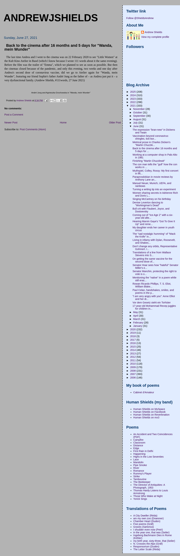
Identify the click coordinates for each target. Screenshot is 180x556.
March (137, 319)
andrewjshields (51, 17)
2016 (133, 343)
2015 (133, 346)
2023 (133, 98)
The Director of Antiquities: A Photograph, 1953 (149, 486)
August (137, 119)
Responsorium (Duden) (146, 546)
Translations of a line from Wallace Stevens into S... (152, 254)
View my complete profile (155, 37)
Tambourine (139, 479)
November (139, 109)
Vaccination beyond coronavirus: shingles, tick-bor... (151, 137)
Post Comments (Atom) (33, 129)
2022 (133, 102)
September (139, 115)
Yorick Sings (140, 498)
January (138, 325)
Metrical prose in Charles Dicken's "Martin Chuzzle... (152, 143)
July (135, 122)
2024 (133, 95)
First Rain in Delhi (143, 451)
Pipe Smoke (140, 465)
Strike (136, 476)
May (136, 312)
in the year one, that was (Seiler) (151, 532)
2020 (133, 329)
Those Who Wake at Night (147, 496)
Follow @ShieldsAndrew (139, 18)
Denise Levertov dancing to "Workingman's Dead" (148, 204)
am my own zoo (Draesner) (148, 518)
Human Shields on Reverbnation (151, 414)
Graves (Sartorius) (143, 526)
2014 (133, 350)
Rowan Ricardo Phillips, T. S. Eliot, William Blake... (152, 285)
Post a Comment (13, 114)
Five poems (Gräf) (143, 524)
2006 (133, 377)
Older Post (115, 122)
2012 (133, 356)
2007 (133, 374)
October (138, 112)
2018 (133, 336)
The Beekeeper (141, 482)
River (136, 468)
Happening (139, 453)
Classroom (139, 442)
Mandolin (138, 462)
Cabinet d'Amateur (143, 392)
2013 (133, 353)
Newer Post (10, 122)
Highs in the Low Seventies (148, 456)
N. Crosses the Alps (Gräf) (148, 543)
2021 (133, 105)
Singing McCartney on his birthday (152, 199)
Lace (136, 459)
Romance (138, 470)
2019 (133, 332)
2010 (133, 363)
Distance (138, 445)
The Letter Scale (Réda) (146, 549)
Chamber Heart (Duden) (146, 521)
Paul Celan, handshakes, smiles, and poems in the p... (153, 291)
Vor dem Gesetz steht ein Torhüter (152, 302)
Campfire (138, 439)
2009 (133, 367)
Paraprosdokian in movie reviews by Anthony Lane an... (153, 178)
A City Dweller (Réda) (145, 515)
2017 (133, 339)
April (136, 315)
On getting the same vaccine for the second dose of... (152, 260)
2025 (133, 91)
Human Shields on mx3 (146, 417)
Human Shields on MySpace (149, 409)
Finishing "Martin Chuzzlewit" (149, 160)
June (136, 126)
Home (63, 122)
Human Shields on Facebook (149, 411)
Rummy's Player (142, 473)
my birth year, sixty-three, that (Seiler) (154, 540)
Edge (136, 448)
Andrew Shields (153, 32)
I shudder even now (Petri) (148, 529)
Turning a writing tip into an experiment (154, 189)
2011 (133, 360)
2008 (133, 370)
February (138, 322)
